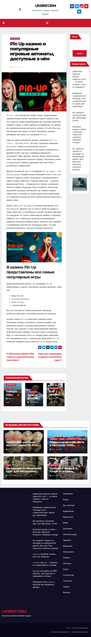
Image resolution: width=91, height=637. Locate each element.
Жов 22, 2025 (13, 475)
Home (68, 628)
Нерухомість (68, 552)
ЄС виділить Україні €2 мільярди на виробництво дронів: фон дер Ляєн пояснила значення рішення (78, 159)
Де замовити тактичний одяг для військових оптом (23, 471)
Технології (67, 581)
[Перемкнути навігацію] (47, 23)
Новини (61, 439)
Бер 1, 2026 (12, 449)
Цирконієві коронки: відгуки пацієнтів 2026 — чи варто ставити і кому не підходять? (79, 79)
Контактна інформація (80, 628)
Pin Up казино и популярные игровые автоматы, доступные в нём (32, 51)
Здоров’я (10, 439)
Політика (67, 563)
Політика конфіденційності (60, 632)
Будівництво (68, 511)
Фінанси (66, 592)
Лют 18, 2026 (57, 449)
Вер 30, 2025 (57, 475)
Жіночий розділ (70, 534)
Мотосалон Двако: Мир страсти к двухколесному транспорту (20, 356)
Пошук (74, 37)
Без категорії (69, 505)
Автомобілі (68, 494)
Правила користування (80, 632)
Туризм (9, 388)
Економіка (67, 528)
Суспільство (15, 38)
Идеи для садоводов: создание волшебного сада (50, 356)
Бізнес (66, 499)
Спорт (65, 569)
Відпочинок (54, 465)
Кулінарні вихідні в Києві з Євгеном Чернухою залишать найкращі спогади (79, 135)
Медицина (18, 439)
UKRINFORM (45, 6)
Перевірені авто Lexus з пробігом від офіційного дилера (44, 584)
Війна (8, 465)
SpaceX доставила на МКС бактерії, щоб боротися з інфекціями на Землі (45, 573)
